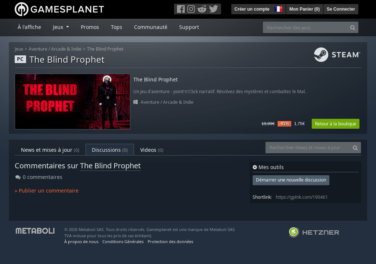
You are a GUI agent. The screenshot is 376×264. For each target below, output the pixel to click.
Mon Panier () (304, 9)
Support (189, 26)
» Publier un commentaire (47, 190)
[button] (277, 8)
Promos (90, 26)
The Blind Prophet (105, 49)
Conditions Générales (123, 241)
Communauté (150, 26)
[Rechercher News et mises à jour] (307, 147)
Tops (116, 26)
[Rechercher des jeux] (305, 27)
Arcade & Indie (66, 49)
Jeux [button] (59, 26)
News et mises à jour (50, 149)
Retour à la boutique (335, 124)
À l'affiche (29, 26)
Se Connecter (341, 9)
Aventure (38, 49)
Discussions (110, 149)
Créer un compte (252, 9)
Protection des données (170, 241)
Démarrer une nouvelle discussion (291, 180)
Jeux (19, 49)
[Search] (352, 27)
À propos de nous (81, 241)
